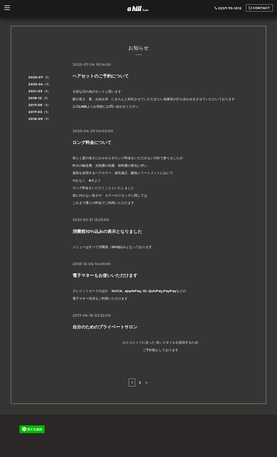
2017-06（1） (39, 105)
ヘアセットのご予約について (100, 76)
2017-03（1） (39, 112)
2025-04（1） (39, 84)
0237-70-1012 (230, 8)
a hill (135, 8)
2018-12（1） (39, 98)
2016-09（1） (39, 119)
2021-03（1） (39, 91)
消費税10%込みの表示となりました (107, 231)
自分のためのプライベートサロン (104, 326)
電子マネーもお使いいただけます (104, 275)
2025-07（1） (39, 77)
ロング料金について (91, 142)
